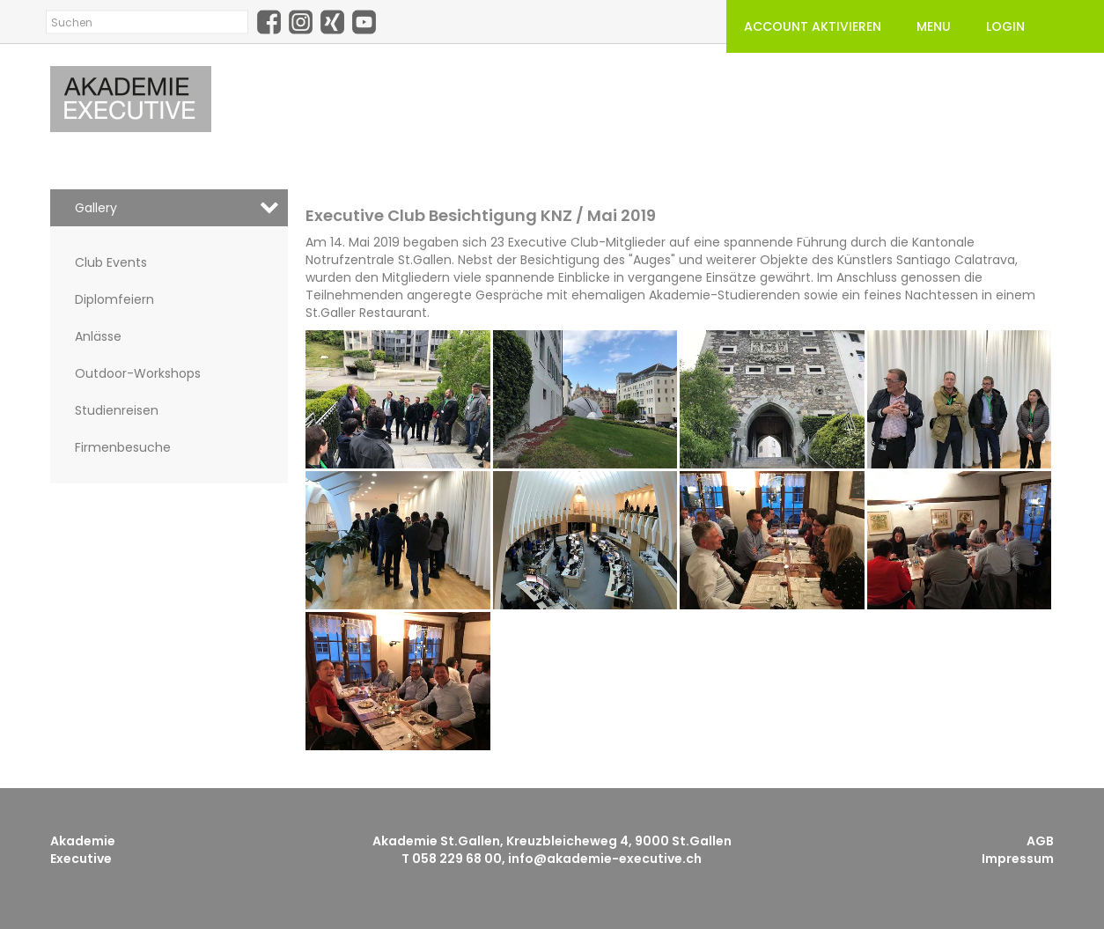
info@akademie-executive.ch (605, 858)
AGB (1040, 841)
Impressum (1018, 858)
